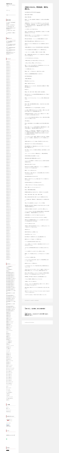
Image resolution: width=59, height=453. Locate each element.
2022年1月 (7, 133)
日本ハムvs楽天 (8, 374)
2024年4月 (7, 93)
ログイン (7, 407)
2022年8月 (7, 123)
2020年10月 (7, 156)
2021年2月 (7, 150)
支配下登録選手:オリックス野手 (10, 303)
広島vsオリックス (8, 365)
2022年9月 (7, 121)
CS (6, 386)
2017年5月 (7, 218)
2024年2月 (7, 96)
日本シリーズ (8, 387)
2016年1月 (7, 242)
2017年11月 (7, 209)
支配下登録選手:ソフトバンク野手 (10, 301)
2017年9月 (7, 212)
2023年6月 (7, 108)
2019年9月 (7, 176)
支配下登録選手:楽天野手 (9, 310)
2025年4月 (7, 76)
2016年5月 (7, 236)
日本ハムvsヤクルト (9, 381)
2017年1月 (7, 224)
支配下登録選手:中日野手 (9, 284)
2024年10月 (7, 84)
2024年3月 (7, 94)
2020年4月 (7, 165)
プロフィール (8, 10)
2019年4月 (7, 183)
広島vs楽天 (7, 363)
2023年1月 (7, 115)
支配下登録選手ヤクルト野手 (10, 287)
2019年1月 (7, 188)
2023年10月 (7, 102)
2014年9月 (7, 256)
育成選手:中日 (8, 315)
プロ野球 (7, 393)
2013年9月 (7, 259)
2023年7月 (7, 106)
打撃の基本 (7, 339)
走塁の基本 (7, 333)
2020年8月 (7, 159)
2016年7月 (7, 233)
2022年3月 (7, 130)
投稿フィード (8, 408)
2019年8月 (7, 177)
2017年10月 (7, 210)
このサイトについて (9, 396)
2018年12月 (7, 189)
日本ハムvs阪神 (8, 377)
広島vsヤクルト (8, 357)
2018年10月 (7, 192)
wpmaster (38, 12)
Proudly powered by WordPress (29, 322)
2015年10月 (7, 247)
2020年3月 (7, 167)
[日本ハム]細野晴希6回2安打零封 (10, 47)
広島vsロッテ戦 (8, 366)
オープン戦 (7, 390)
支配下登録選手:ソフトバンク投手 (10, 290)
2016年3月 (7, 239)
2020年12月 (7, 153)
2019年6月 (7, 180)
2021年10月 (7, 138)
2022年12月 (7, 117)
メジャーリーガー (8, 330)
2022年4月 (7, 129)
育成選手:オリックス (9, 322)
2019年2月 (7, 186)
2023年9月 (7, 103)
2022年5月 (7, 127)
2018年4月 (7, 201)
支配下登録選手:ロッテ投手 (10, 298)
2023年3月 (7, 112)
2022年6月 (7, 126)
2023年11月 (7, 100)
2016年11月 (7, 227)
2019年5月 (7, 182)
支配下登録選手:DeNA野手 (9, 289)
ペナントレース (8, 384)
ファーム (7, 351)
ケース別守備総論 (8, 266)
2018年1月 (7, 206)
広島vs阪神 (7, 354)
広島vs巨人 (7, 353)
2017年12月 (7, 207)
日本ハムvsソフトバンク (9, 368)
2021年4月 (7, 147)
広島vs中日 (7, 356)
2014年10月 (7, 254)
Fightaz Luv (9, 3)
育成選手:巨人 (8, 312)
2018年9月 (7, 194)
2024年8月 (7, 87)
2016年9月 (7, 230)
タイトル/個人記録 (8, 392)
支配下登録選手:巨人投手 (9, 272)
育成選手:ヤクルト (8, 318)
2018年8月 (7, 195)
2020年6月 (7, 162)
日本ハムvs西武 (8, 371)
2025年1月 (7, 79)
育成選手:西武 (8, 324)
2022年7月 (7, 124)
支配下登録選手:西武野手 (9, 306)
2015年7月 (7, 250)
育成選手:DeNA (8, 319)
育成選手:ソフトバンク (9, 321)
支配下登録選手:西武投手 (9, 295)
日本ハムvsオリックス (9, 369)
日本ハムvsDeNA (8, 383)
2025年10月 (7, 67)
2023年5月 (7, 109)
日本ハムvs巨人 (8, 375)
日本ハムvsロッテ (8, 372)
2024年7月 (7, 88)
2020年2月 (7, 168)
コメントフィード (8, 410)
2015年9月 (7, 248)
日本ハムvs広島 (8, 380)
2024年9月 (7, 85)
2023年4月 (7, 111)
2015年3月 (7, 253)
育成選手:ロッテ (8, 327)
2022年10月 (7, 120)
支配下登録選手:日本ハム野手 (10, 307)
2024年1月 (7, 97)
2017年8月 (7, 213)
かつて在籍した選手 (9, 398)
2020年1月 (7, 170)
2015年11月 (7, 245)
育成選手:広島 (8, 316)
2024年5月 (7, 91)
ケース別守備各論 (8, 269)
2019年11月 (7, 173)
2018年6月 (7, 198)
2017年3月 (7, 221)
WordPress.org (8, 411)
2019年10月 (7, 174)
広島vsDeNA (8, 359)
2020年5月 (7, 164)
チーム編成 (7, 348)
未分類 (7, 399)
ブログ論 (7, 395)
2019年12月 (7, 171)
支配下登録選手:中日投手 (9, 275)
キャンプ (7, 389)
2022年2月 (7, 132)
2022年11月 (7, 118)
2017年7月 (7, 215)
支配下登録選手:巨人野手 (9, 281)
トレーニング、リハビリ (9, 345)
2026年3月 (7, 64)
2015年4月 (7, 251)
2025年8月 (7, 70)
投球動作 (7, 336)
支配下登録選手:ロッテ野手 (10, 309)
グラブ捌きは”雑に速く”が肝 (10, 26)
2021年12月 (7, 135)
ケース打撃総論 (8, 342)
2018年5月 (7, 200)
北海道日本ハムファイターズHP (10, 435)
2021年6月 (7, 144)
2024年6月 (7, 90)
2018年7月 (7, 197)
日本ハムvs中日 (8, 378)
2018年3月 (7, 203)
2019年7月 (7, 179)
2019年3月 (7, 185)
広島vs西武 (7, 362)
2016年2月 (7, 241)
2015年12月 (7, 244)
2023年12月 (7, 99)
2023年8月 (7, 105)
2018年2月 (7, 204)
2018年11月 (7, 191)
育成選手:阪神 (8, 313)
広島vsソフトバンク (9, 360)
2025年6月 (7, 73)
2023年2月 (7, 114)
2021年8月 (7, 141)
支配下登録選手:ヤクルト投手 (10, 278)
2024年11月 (7, 82)
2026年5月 (7, 61)
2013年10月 (7, 257)
